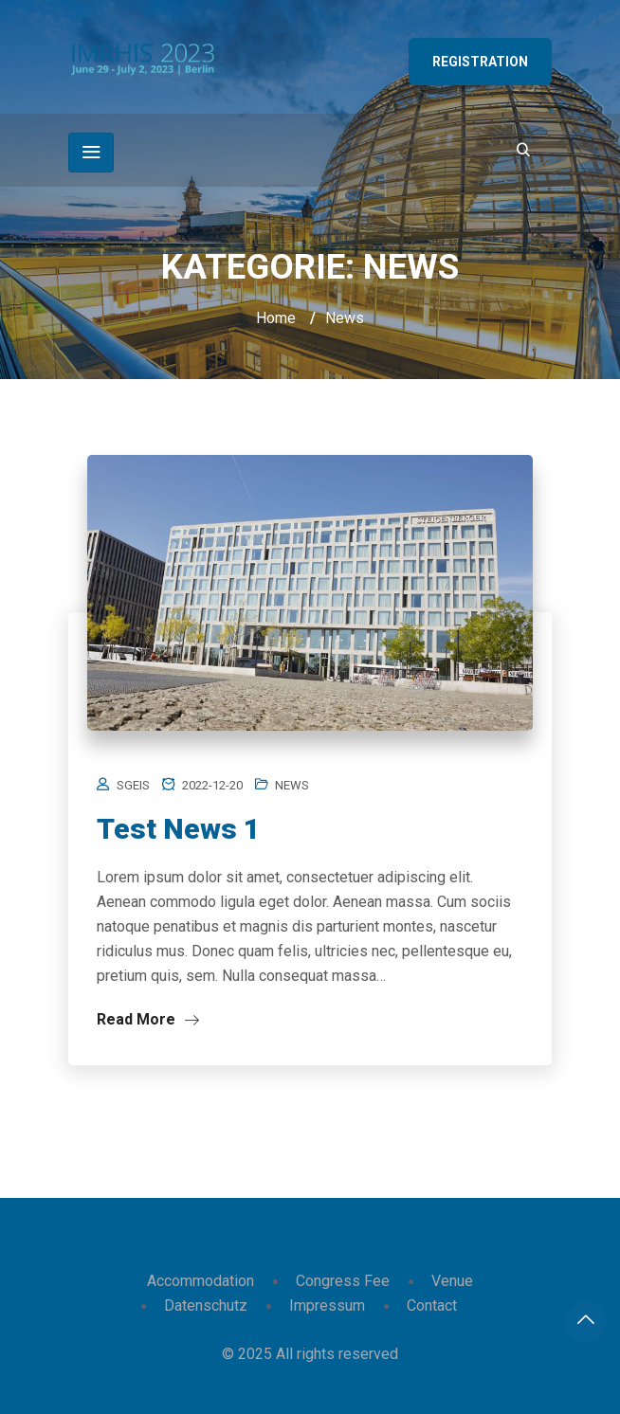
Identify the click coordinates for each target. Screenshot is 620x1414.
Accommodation (200, 1281)
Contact (432, 1305)
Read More (148, 1019)
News (292, 785)
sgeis (133, 785)
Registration (480, 61)
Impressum (327, 1305)
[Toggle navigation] (91, 152)
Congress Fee (343, 1281)
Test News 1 (178, 828)
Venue (452, 1281)
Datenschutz (205, 1305)
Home (276, 318)
